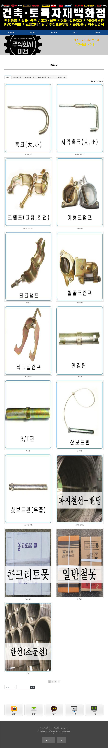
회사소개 (11, 32)
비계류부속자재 (60, 77)
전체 (7, 77)
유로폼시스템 (29, 77)
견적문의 (54, 32)
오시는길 (97, 32)
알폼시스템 (17, 77)
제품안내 (32, 32)
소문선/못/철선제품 (44, 77)
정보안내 (75, 32)
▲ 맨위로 (48, 740)
